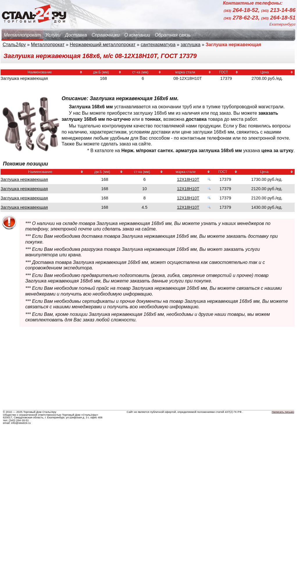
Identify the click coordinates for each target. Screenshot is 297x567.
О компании (137, 35)
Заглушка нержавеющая (24, 179)
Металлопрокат (22, 35)
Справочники (106, 35)
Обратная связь (173, 35)
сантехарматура (158, 44)
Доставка (76, 35)
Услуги (52, 35)
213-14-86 (278, 10)
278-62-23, (242, 18)
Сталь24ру (14, 44)
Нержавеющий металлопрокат (103, 44)
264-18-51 (278, 18)
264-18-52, (242, 10)
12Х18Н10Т (188, 179)
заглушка (191, 44)
